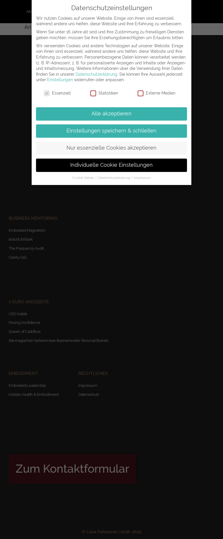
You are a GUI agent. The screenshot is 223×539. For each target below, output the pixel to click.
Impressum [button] (142, 177)
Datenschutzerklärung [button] (114, 177)
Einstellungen (60, 79)
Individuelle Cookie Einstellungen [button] (111, 165)
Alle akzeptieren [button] (111, 114)
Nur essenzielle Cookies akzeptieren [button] (111, 148)
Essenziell (57, 93)
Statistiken (104, 93)
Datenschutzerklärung (96, 74)
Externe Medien (156, 93)
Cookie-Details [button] (83, 177)
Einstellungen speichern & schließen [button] (111, 131)
